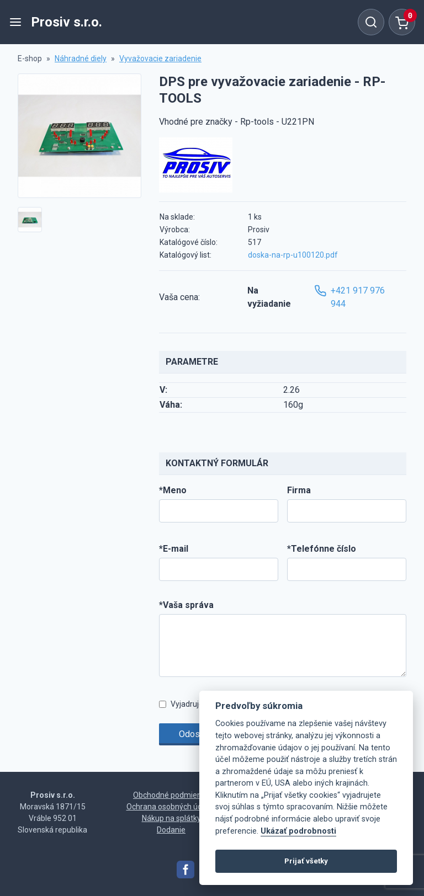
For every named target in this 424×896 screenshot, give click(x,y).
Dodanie (171, 829)
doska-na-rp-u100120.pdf (293, 254)
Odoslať (194, 734)
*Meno (173, 490)
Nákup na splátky (171, 818)
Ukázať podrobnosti (298, 831)
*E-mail (173, 548)
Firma (299, 490)
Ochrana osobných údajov (171, 806)
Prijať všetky (306, 861)
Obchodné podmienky (171, 795)
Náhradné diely (81, 58)
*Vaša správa (186, 605)
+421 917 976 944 (349, 296)
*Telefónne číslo (321, 548)
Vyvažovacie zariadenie (160, 58)
